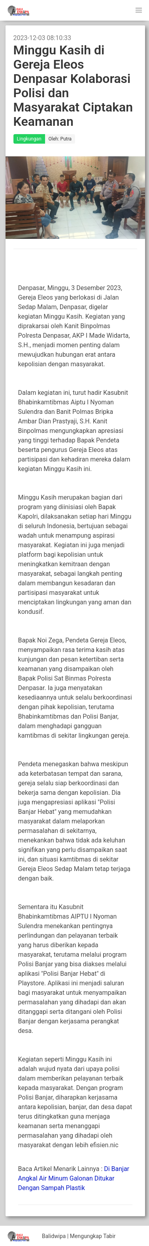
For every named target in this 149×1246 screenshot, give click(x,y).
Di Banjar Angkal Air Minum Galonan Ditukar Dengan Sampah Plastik (73, 1178)
